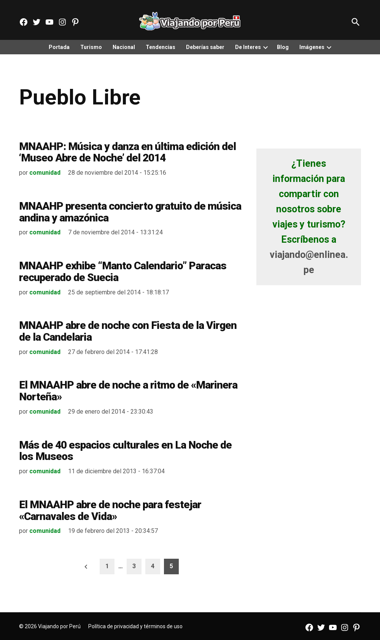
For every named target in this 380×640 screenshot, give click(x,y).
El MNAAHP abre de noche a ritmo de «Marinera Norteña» (128, 391)
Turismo (91, 47)
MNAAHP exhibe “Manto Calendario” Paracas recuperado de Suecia (122, 271)
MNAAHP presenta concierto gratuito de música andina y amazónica (130, 212)
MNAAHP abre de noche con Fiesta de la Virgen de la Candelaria (128, 331)
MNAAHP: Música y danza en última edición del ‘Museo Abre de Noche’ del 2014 (127, 152)
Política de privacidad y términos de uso (135, 626)
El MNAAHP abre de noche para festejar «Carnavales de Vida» (110, 510)
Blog (283, 47)
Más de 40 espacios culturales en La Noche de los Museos (125, 451)
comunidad (44, 172)
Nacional (124, 47)
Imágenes (311, 47)
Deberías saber (205, 47)
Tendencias (160, 47)
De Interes (248, 47)
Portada (59, 47)
